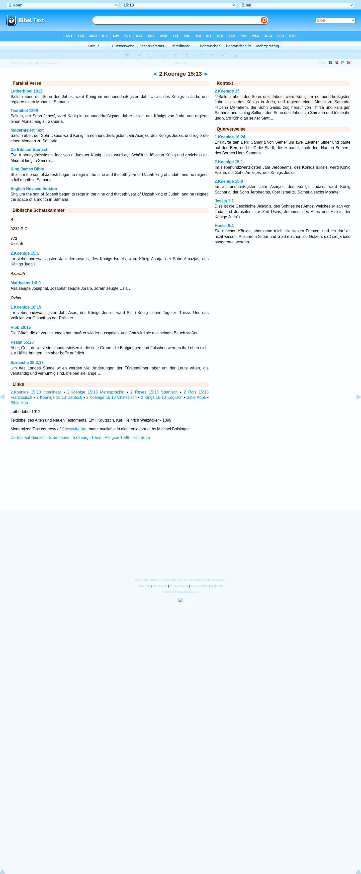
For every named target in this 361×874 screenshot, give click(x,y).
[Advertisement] (180, 480)
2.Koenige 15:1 (25, 253)
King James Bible (27, 169)
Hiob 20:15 (21, 327)
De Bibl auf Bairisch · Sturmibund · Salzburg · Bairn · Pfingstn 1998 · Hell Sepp (80, 437)
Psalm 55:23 (22, 342)
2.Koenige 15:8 (229, 181)
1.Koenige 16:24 (230, 137)
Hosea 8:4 (224, 226)
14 (216, 107)
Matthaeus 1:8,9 (26, 283)
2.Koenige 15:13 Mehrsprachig (95, 392)
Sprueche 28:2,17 (27, 362)
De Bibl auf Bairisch (29, 149)
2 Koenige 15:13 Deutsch (59, 397)
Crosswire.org (74, 429)
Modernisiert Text (27, 130)
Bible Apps (196, 397)
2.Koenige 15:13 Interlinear (36, 392)
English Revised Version (34, 188)
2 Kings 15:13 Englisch (162, 397)
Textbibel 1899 (24, 111)
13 (216, 96)
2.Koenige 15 (227, 91)
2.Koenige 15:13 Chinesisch (111, 397)
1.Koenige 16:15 (26, 307)
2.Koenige (26, 63)
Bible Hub (19, 403)
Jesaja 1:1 (224, 201)
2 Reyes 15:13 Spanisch (153, 392)
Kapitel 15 (42, 63)
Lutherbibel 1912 (26, 91)
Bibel (14, 63)
